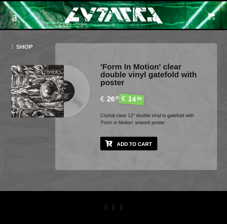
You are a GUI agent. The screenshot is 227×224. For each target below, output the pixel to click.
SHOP (22, 46)
